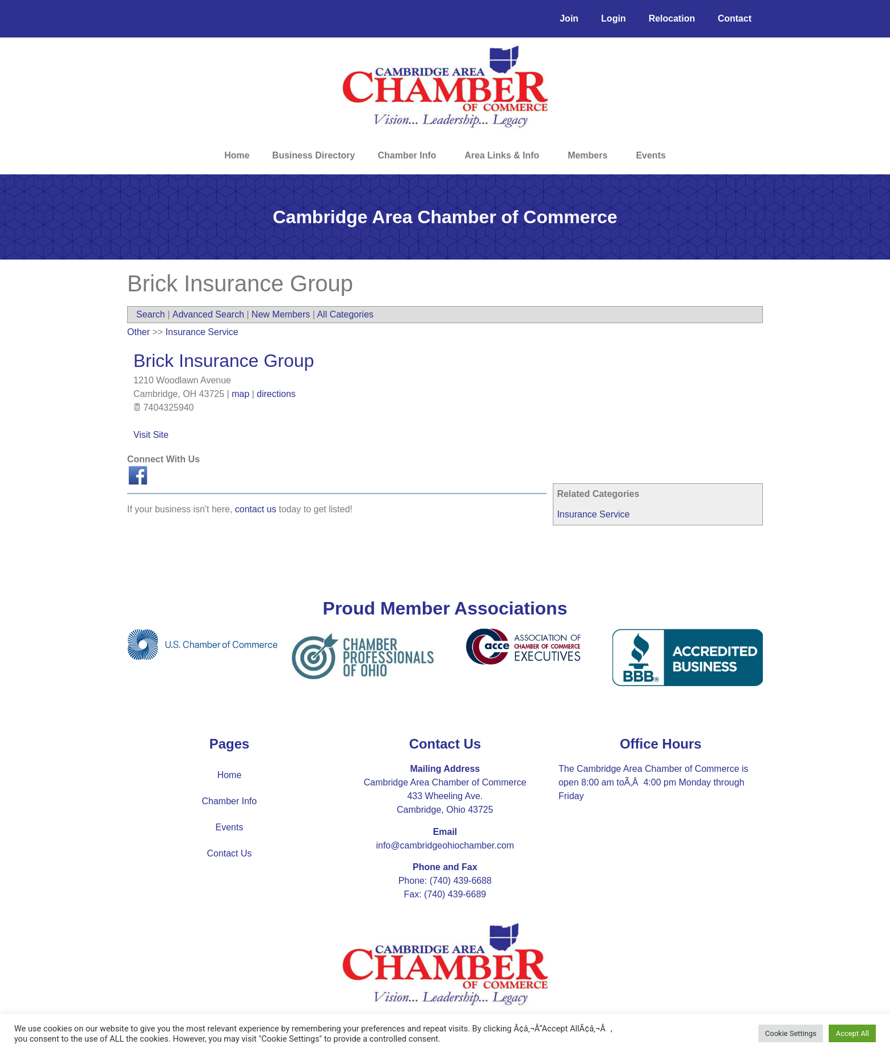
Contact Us (229, 853)
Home (236, 155)
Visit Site (151, 435)
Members (590, 155)
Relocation (672, 18)
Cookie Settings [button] (791, 1033)
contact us (255, 509)
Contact (734, 18)
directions (276, 394)
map (240, 394)
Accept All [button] (852, 1033)
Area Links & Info (505, 155)
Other (138, 332)
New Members (280, 314)
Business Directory (313, 155)
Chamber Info (409, 155)
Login (613, 18)
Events (650, 155)
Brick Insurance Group (223, 360)
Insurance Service (593, 514)
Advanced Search (208, 314)
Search (150, 314)
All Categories (345, 314)
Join (569, 18)
